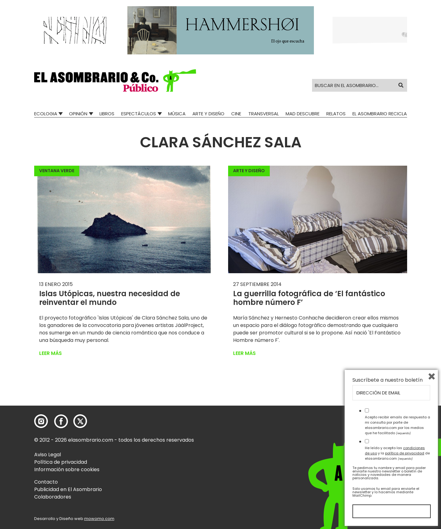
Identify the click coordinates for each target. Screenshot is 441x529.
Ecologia (45, 113)
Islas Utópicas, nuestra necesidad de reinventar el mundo (109, 298)
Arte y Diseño (208, 113)
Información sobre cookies (66, 469)
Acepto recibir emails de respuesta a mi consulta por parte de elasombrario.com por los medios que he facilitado (397, 425)
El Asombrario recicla (379, 113)
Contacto (46, 481)
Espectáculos (138, 113)
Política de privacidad (60, 462)
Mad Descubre (302, 113)
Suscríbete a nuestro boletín (387, 380)
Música (177, 113)
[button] (115, 80)
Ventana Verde (56, 171)
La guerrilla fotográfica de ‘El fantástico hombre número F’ (309, 298)
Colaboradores (52, 496)
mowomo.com (99, 518)
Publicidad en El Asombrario (68, 489)
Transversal (263, 113)
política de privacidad (404, 453)
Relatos (336, 113)
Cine (236, 113)
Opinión (78, 113)
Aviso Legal (47, 454)
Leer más (50, 353)
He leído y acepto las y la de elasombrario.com (397, 453)
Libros (106, 113)
